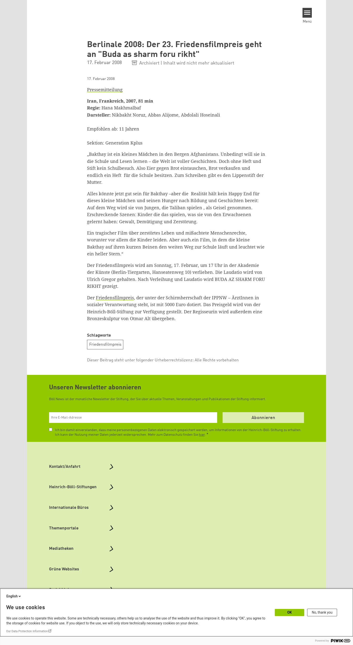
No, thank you (322, 612)
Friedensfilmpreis (115, 298)
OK (289, 612)
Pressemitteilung (105, 89)
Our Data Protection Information (27, 631)
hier (202, 434)
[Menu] (307, 13)
